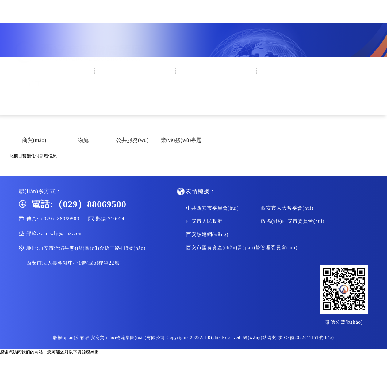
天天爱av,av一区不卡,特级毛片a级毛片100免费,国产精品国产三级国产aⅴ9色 (71, 363)
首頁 (34, 71)
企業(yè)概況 (75, 71)
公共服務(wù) (132, 140)
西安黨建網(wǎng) (207, 234)
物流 (83, 140)
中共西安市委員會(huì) (212, 208)
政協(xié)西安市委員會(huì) (292, 221)
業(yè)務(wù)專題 (181, 140)
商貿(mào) (34, 140)
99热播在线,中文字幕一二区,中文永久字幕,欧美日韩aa (51, 357)
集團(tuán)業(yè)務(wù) (196, 85)
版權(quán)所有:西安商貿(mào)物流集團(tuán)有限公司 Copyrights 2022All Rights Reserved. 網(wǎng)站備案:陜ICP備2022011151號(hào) (193, 337)
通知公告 (236, 71)
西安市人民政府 (204, 221)
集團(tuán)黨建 (156, 71)
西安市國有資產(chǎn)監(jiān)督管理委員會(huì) (242, 247)
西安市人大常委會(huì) (287, 208)
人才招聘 (277, 71)
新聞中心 (115, 71)
